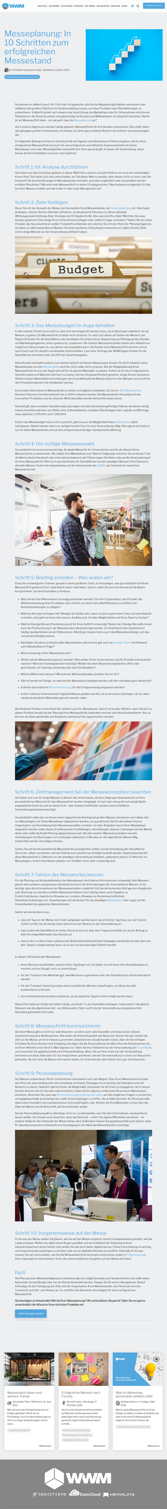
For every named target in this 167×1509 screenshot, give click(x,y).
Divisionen (54, 6)
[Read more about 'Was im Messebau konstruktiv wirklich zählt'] (138, 1369)
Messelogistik (51, 366)
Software (90, 6)
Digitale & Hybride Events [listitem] (75, 1440)
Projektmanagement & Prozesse (22, 77)
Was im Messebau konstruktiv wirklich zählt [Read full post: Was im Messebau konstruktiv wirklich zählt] (134, 1394)
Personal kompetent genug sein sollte (79, 1095)
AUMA (101, 465)
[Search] (138, 6)
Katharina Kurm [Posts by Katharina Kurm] (129, 1401)
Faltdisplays (123, 422)
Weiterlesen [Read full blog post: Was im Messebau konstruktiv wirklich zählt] (154, 1446)
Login (124, 6)
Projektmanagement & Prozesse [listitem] (133, 1427)
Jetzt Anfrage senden (31, 1313)
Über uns (115, 6)
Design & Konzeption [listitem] (19, 1430)
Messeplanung (83, 120)
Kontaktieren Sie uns (154, 5)
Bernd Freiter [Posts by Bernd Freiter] (74, 1401)
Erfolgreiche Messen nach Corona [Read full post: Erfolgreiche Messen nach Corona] (81, 1394)
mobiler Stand (122, 642)
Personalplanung (121, 208)
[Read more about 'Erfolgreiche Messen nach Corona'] (84, 1369)
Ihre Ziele (42, 6)
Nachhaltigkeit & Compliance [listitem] (77, 1435)
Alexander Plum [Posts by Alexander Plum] (21, 1401)
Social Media (144, 1047)
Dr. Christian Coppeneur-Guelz (23, 70)
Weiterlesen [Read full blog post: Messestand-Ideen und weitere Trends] (45, 1446)
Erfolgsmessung (135, 1254)
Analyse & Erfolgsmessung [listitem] (76, 1430)
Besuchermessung (60, 687)
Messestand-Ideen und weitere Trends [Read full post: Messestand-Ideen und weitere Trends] (24, 1394)
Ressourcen (103, 6)
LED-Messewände (129, 390)
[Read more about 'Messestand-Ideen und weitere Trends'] (29, 1369)
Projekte (78, 6)
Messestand (115, 900)
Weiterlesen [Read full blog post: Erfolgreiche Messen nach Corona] (99, 1446)
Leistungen (67, 6)
